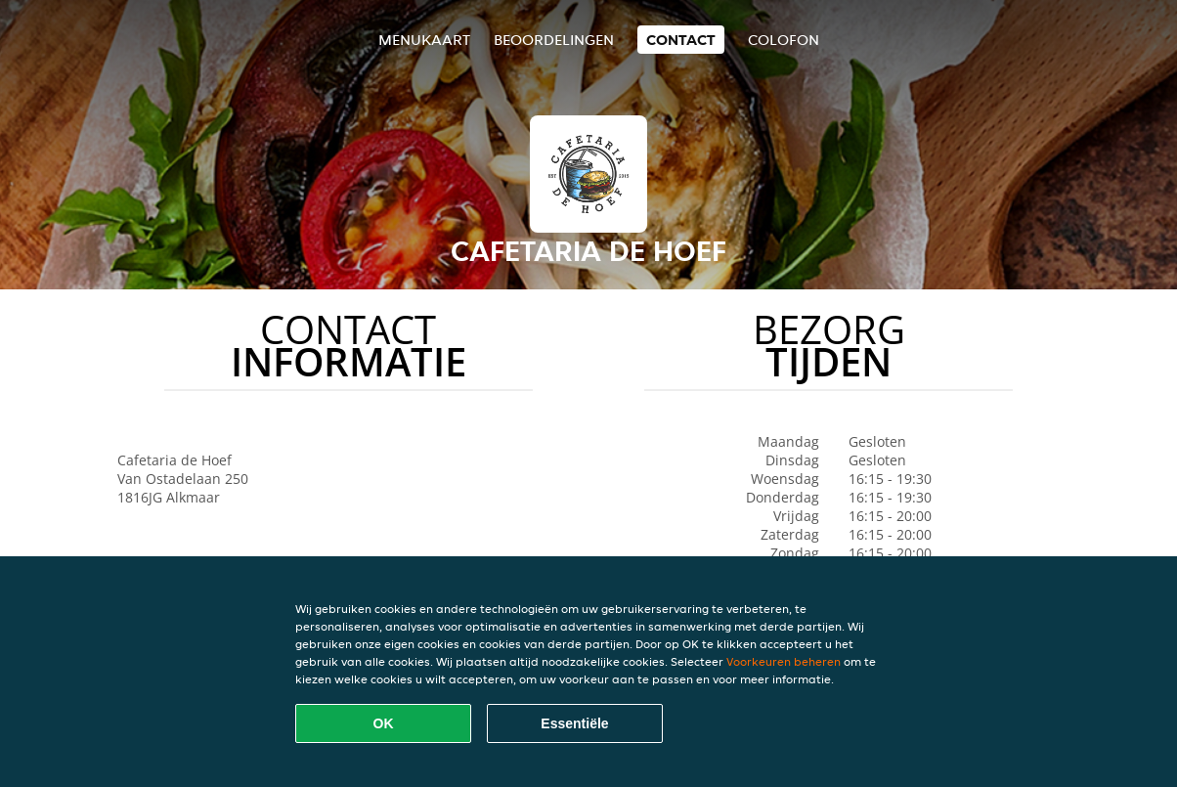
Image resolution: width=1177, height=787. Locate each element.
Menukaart (424, 39)
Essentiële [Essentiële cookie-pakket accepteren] (574, 723)
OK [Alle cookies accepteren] (383, 723)
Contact (681, 39)
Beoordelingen (554, 39)
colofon (783, 39)
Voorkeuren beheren (783, 661)
